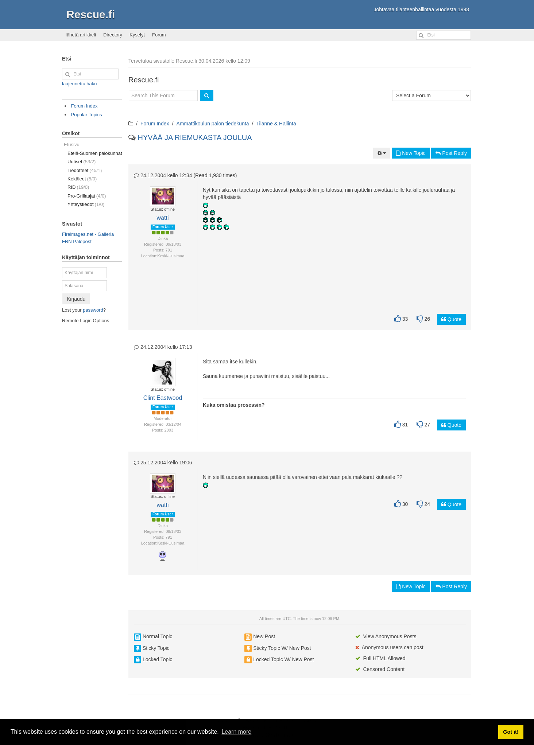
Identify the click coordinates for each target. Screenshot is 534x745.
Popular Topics (86, 114)
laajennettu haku (79, 83)
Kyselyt (137, 35)
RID (78, 187)
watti (163, 218)
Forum (159, 35)
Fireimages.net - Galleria (88, 234)
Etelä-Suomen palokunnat (94, 153)
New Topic (410, 153)
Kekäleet (82, 179)
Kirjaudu (76, 299)
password (93, 310)
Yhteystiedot (85, 204)
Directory (112, 35)
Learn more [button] (236, 732)
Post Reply (451, 153)
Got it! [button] (510, 732)
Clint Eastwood (162, 398)
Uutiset (81, 161)
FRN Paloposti (77, 241)
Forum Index (154, 123)
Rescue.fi (90, 14)
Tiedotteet (84, 170)
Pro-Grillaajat (86, 196)
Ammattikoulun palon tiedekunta (212, 123)
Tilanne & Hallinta (276, 123)
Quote (451, 319)
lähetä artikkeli (81, 35)
